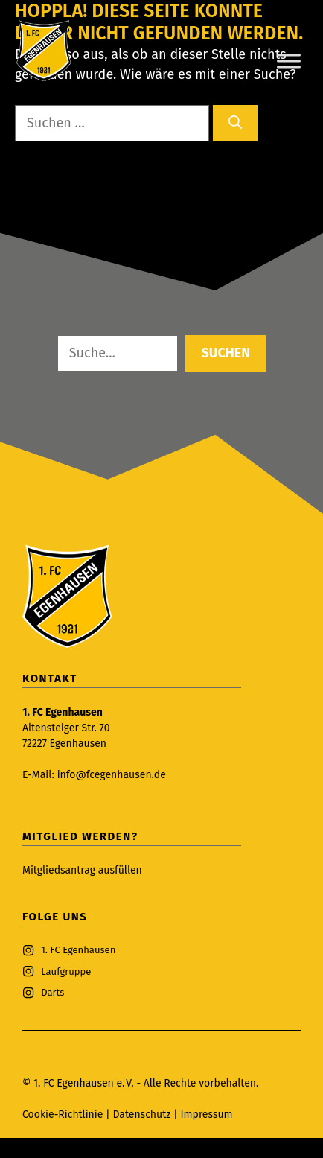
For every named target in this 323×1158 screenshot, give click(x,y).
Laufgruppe (66, 971)
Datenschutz (142, 1114)
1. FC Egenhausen (78, 949)
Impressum (206, 1114)
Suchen (225, 353)
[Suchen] (235, 123)
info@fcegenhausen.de (111, 775)
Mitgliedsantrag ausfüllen (82, 870)
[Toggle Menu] (289, 61)
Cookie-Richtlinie (62, 1114)
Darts (52, 992)
